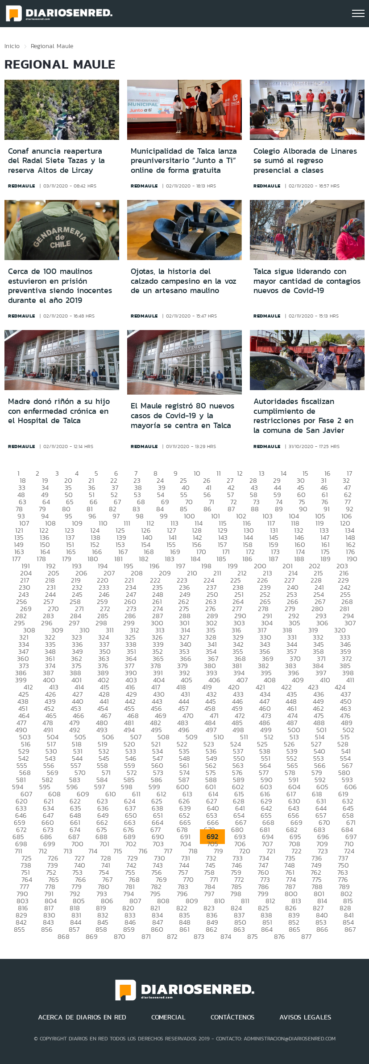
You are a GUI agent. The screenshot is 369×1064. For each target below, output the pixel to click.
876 (279, 936)
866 (322, 929)
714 (92, 851)
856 (47, 929)
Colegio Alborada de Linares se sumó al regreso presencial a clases (305, 160)
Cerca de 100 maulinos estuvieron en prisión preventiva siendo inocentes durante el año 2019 (60, 285)
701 (104, 843)
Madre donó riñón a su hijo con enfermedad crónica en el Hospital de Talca (59, 410)
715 (117, 851)
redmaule (21, 185)
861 (184, 929)
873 (199, 936)
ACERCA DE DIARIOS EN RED (82, 1017)
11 (218, 473)
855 (19, 929)
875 (252, 936)
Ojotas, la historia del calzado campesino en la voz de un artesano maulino (183, 280)
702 (131, 843)
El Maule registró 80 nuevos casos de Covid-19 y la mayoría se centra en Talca (182, 415)
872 (172, 936)
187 (273, 558)
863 (239, 929)
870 (119, 936)
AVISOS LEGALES (305, 1017)
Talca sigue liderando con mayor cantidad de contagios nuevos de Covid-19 (307, 280)
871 (146, 936)
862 (211, 929)
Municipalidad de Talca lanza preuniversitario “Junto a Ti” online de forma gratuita (184, 160)
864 (267, 929)
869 (92, 936)
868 (64, 936)
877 (306, 936)
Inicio (12, 46)
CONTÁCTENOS (232, 1017)
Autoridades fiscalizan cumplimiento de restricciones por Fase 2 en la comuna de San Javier (303, 415)
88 (255, 509)
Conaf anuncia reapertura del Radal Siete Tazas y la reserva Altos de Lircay (56, 160)
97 (116, 516)
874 (225, 936)
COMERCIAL (168, 1017)
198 (206, 566)
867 (350, 929)
